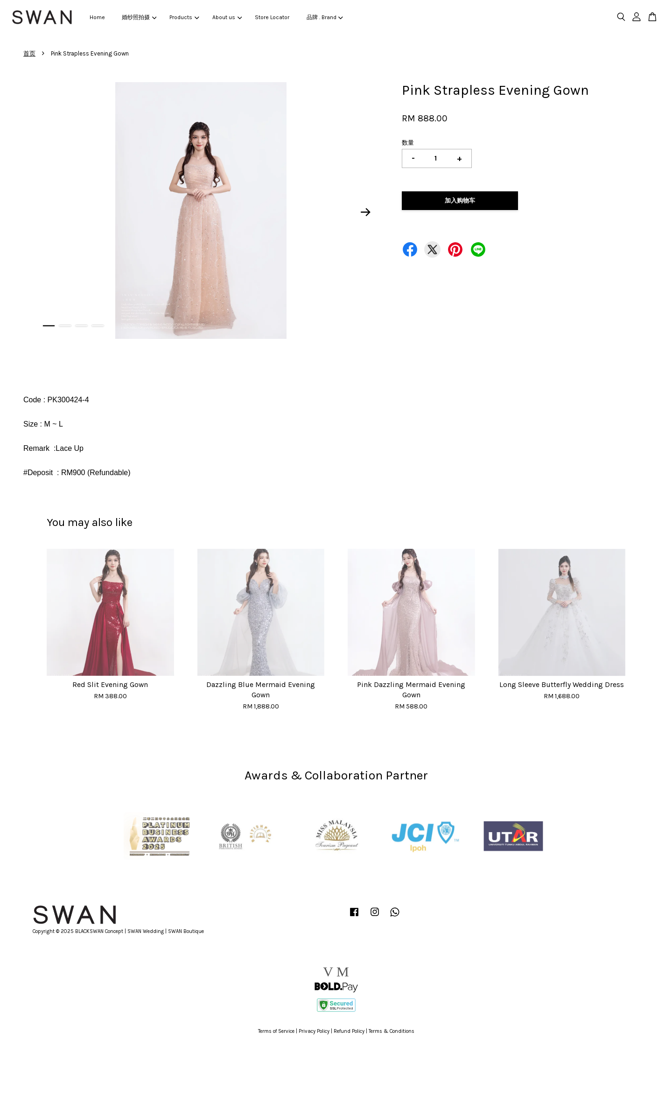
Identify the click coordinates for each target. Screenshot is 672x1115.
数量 (408, 142)
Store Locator (272, 17)
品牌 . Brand (325, 17)
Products (184, 17)
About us (227, 17)
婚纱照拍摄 (139, 17)
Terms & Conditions (391, 1031)
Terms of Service (276, 1031)
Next (366, 212)
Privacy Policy (314, 1031)
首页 (29, 53)
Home (97, 17)
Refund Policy (349, 1031)
